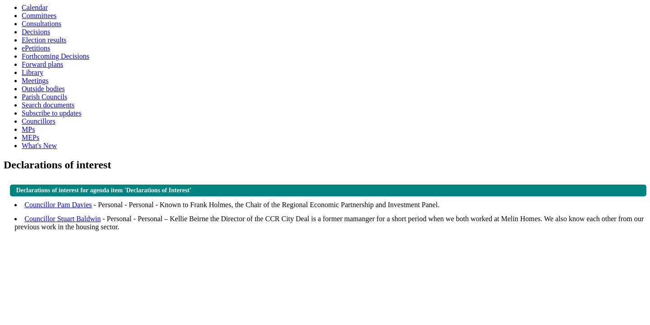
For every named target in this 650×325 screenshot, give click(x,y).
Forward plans (42, 64)
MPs (28, 129)
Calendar (35, 7)
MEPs (30, 137)
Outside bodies (43, 89)
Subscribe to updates (51, 113)
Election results (44, 40)
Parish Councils (44, 97)
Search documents (48, 105)
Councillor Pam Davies (58, 205)
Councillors (39, 121)
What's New (39, 145)
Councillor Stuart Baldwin (62, 219)
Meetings (35, 80)
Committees (39, 15)
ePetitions (36, 48)
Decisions (36, 32)
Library (32, 72)
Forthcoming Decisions (55, 56)
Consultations (41, 24)
